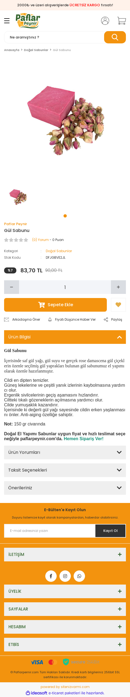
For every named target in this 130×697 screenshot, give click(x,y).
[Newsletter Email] (65, 531)
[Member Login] (103, 20)
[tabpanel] (18, 196)
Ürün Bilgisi (19, 337)
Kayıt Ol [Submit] (110, 530)
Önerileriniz (20, 488)
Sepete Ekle (55, 305)
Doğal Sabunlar (59, 251)
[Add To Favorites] (118, 305)
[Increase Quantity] (118, 287)
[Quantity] (65, 287)
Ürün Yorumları (24, 452)
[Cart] (119, 20)
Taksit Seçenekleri (27, 470)
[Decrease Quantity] (11, 287)
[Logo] (28, 20)
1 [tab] (65, 216)
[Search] (65, 37)
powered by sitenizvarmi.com (65, 686)
